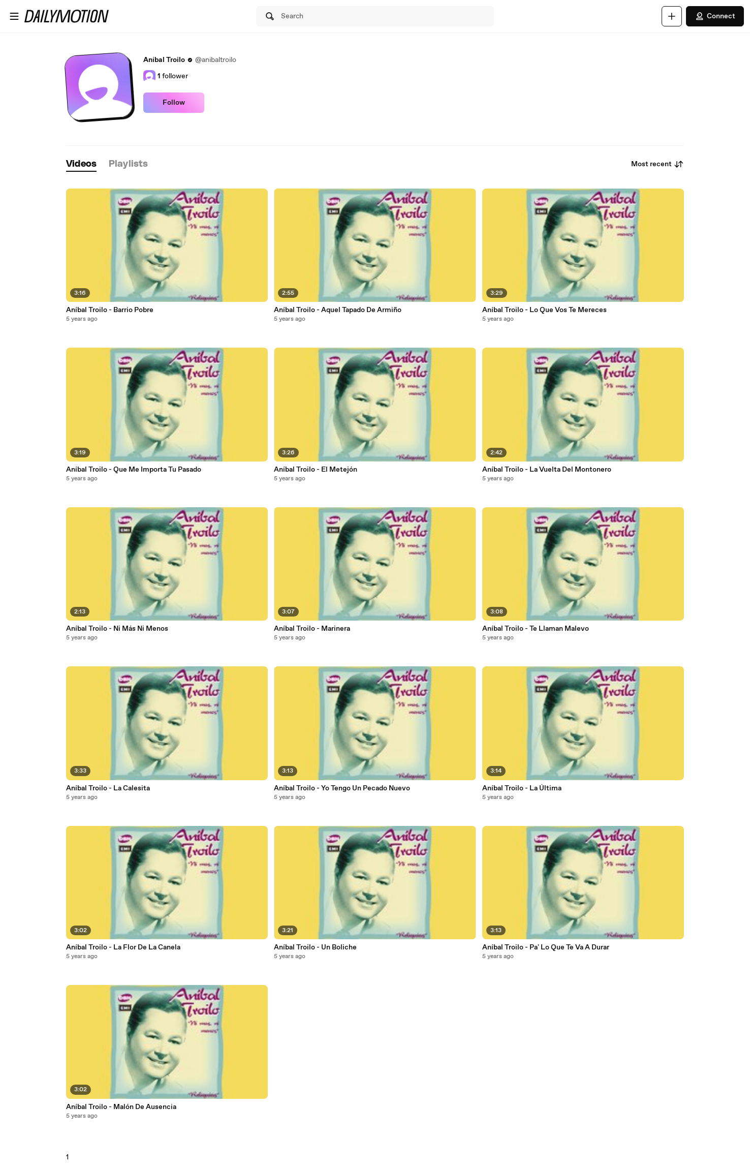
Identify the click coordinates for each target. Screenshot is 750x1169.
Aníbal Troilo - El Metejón (315, 470)
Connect (715, 16)
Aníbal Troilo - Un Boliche (315, 947)
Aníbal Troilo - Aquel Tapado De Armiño (337, 310)
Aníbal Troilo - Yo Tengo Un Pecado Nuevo (342, 788)
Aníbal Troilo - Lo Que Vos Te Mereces (544, 310)
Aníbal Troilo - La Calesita (108, 788)
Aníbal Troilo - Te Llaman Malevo (535, 629)
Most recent (657, 164)
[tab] (81, 164)
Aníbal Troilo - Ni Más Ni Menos (117, 629)
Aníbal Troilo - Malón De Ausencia (121, 1107)
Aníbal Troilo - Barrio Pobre (109, 310)
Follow (174, 102)
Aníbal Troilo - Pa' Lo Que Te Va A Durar (545, 947)
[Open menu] (14, 16)
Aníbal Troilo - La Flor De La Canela (123, 947)
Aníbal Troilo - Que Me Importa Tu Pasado (133, 470)
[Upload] (672, 16)
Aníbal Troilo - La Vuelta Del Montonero (546, 470)
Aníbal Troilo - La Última (521, 788)
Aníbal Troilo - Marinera (312, 629)
